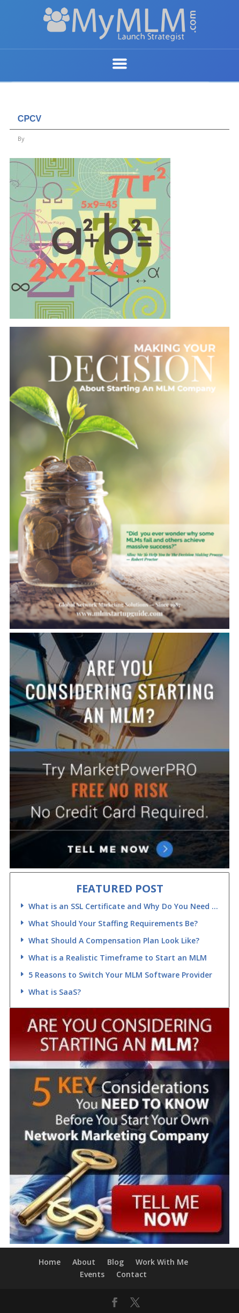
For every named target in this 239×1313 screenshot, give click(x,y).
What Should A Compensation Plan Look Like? (113, 940)
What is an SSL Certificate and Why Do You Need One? (124, 906)
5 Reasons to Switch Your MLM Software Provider (120, 975)
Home (50, 1262)
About (83, 1262)
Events (92, 1274)
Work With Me (162, 1262)
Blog (115, 1262)
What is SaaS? (54, 992)
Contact (131, 1274)
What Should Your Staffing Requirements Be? (113, 923)
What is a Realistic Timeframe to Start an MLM (117, 957)
